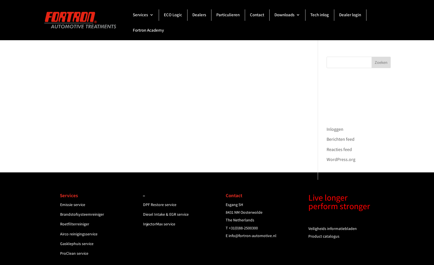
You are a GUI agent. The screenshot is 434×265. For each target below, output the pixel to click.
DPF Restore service (159, 204)
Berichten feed (340, 139)
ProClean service (74, 253)
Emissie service (72, 204)
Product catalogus (323, 236)
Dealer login (350, 15)
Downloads (284, 15)
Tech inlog (319, 15)
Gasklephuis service (76, 243)
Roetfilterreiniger (74, 224)
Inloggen (335, 129)
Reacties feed (339, 149)
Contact (257, 15)
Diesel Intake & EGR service (166, 214)
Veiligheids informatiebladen (332, 228)
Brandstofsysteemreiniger (82, 214)
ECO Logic (173, 15)
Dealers (199, 15)
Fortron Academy (148, 30)
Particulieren (228, 15)
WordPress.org (341, 159)
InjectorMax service (159, 224)
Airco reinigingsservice (78, 234)
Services (140, 15)
